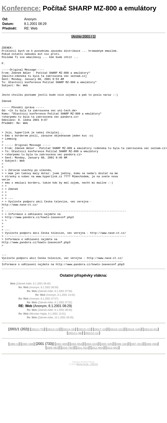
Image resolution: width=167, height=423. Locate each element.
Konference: (21, 8)
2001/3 (53, 373)
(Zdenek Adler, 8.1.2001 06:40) (30, 327)
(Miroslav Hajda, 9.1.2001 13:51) (42, 357)
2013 (112, 391)
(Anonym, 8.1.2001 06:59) (38, 331)
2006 (121, 388)
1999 (14, 388)
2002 (62, 388)
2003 (76, 388)
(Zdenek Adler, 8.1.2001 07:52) (49, 346)
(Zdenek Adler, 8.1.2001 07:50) (49, 335)
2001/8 (116, 373)
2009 (53, 391)
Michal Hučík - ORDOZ (87, 408)
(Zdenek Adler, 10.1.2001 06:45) (50, 361)
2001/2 (37, 373)
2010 (67, 391)
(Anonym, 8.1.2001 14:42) (55, 338)
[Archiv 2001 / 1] (83, 36)
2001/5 (84, 373)
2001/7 (100, 373)
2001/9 (134, 373)
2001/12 (92, 377)
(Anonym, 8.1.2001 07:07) (38, 342)
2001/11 (75, 377)
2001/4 (68, 373)
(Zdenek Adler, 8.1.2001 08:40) (49, 353)
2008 (151, 388)
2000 (28, 388)
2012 (97, 391)
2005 (106, 388)
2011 (83, 391)
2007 (136, 388)
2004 (92, 388)
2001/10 (151, 373)
